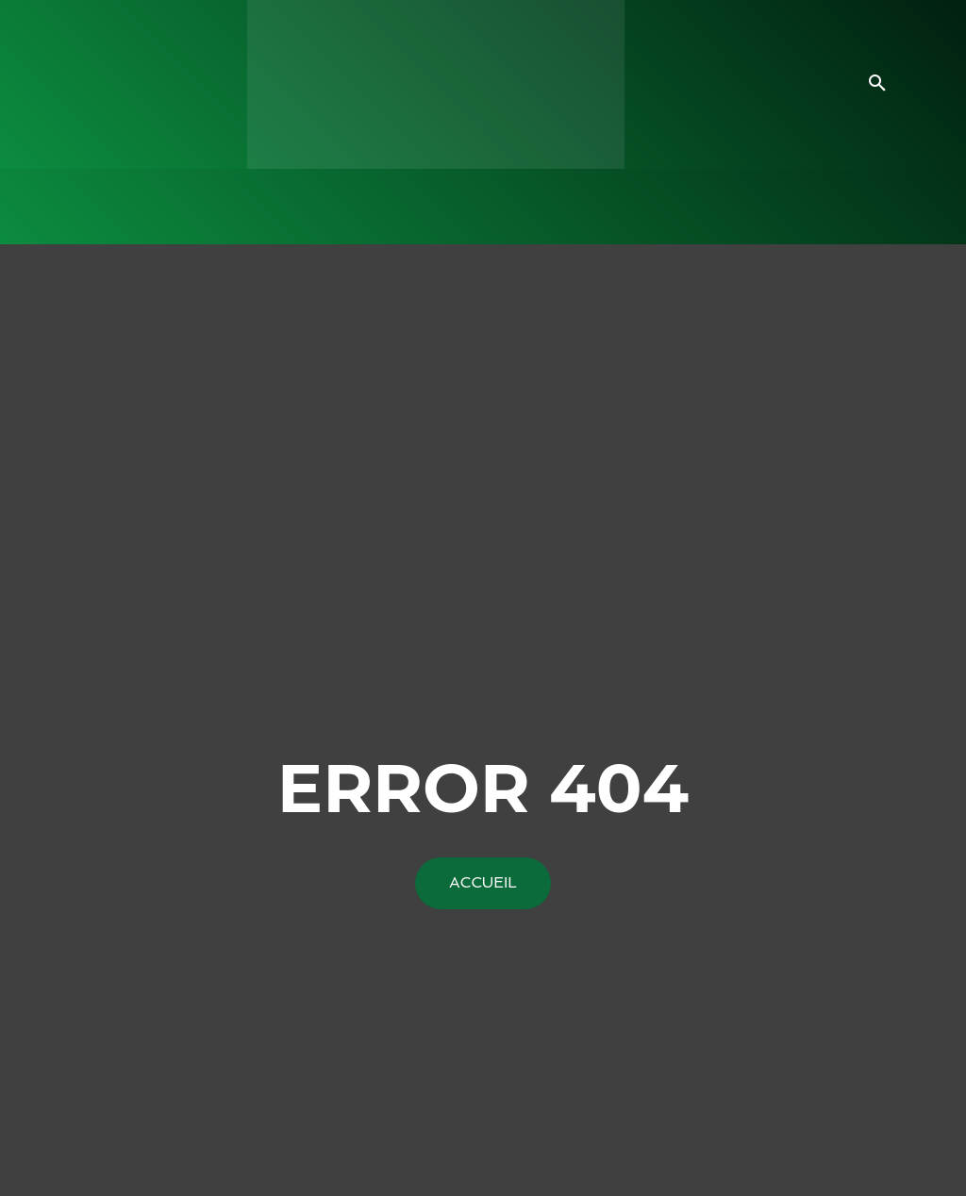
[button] (877, 84)
